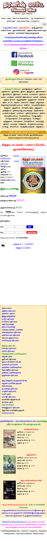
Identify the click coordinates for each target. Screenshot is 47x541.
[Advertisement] (23, 278)
